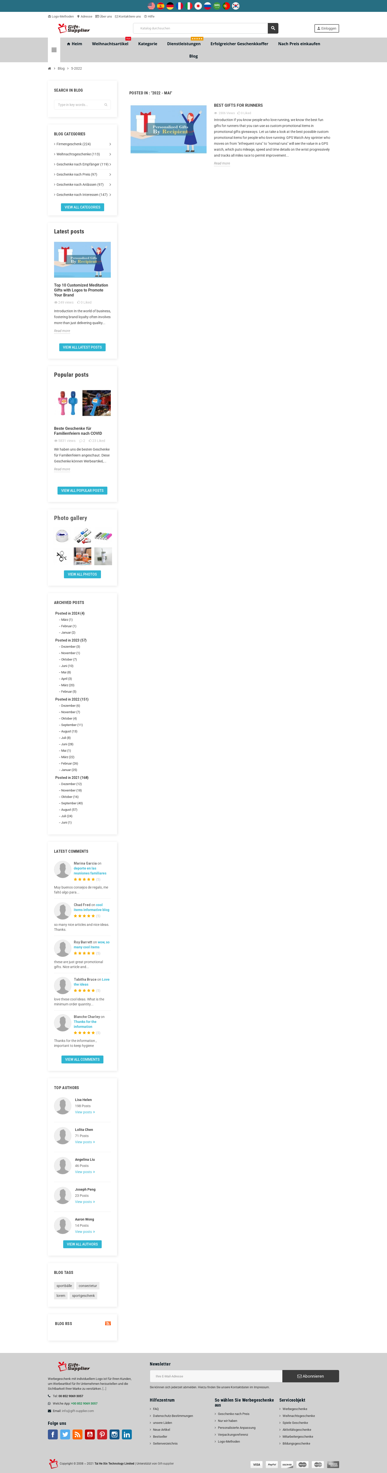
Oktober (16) (70, 797)
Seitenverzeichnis (165, 1443)
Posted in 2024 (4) (70, 613)
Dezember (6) (70, 705)
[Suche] (205, 28)
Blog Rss (82, 1323)
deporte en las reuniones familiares (90, 870)
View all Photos (82, 574)
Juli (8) (66, 738)
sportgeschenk (83, 1296)
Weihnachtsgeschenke (299, 1416)
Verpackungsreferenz (233, 1434)
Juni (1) (66, 822)
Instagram (114, 1434)
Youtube (90, 1434)
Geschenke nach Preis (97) (77, 174)
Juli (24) (67, 816)
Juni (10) (67, 666)
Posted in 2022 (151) (72, 699)
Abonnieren (310, 1376)
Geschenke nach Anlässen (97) (80, 185)
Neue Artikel (161, 1430)
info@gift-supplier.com (78, 1411)
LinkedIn (127, 1434)
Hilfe (149, 16)
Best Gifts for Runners (238, 105)
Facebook (53, 1434)
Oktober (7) (69, 659)
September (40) (72, 803)
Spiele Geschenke (295, 1423)
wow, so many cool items (92, 944)
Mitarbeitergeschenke (298, 1436)
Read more (62, 331)
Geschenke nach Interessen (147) (82, 195)
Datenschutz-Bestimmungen (173, 1416)
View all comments (82, 1059)
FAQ (156, 1409)
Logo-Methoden (61, 16)
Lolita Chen (84, 1130)
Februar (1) (69, 626)
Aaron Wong (84, 1219)
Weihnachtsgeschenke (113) (78, 154)
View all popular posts (82, 491)
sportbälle (64, 1286)
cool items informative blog (91, 907)
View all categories (82, 207)
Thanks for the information (85, 1024)
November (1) (70, 653)
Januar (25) (69, 770)
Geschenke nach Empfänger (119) (83, 164)
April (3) (66, 679)
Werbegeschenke (295, 1409)
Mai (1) (66, 750)
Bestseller (160, 1436)
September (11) (72, 725)
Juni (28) (67, 744)
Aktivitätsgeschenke (297, 1430)
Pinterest (102, 1434)
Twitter (65, 1434)
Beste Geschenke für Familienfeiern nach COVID (78, 431)
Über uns (103, 16)
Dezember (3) (70, 646)
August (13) (69, 731)
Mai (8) (66, 672)
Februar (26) (69, 763)
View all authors (82, 1244)
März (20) (68, 685)
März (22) (68, 757)
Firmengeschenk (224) (74, 144)
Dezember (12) (71, 784)
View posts (84, 1112)
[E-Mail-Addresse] (216, 1376)
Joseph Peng (85, 1189)
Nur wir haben (227, 1421)
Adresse (84, 16)
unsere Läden (162, 1423)
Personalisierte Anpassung (236, 1428)
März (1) (67, 620)
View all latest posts (82, 347)
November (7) (70, 712)
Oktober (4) (69, 718)
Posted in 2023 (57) (71, 640)
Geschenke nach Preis (234, 1414)
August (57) (69, 809)
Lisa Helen (83, 1100)
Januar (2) (68, 632)
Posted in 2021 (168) (72, 778)
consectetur (88, 1286)
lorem (61, 1296)
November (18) (71, 790)
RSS (77, 1434)
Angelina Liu (85, 1160)
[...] (104, 1388)
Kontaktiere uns (128, 16)
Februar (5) (69, 691)
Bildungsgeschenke (296, 1443)
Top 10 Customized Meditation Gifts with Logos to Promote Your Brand (81, 290)
